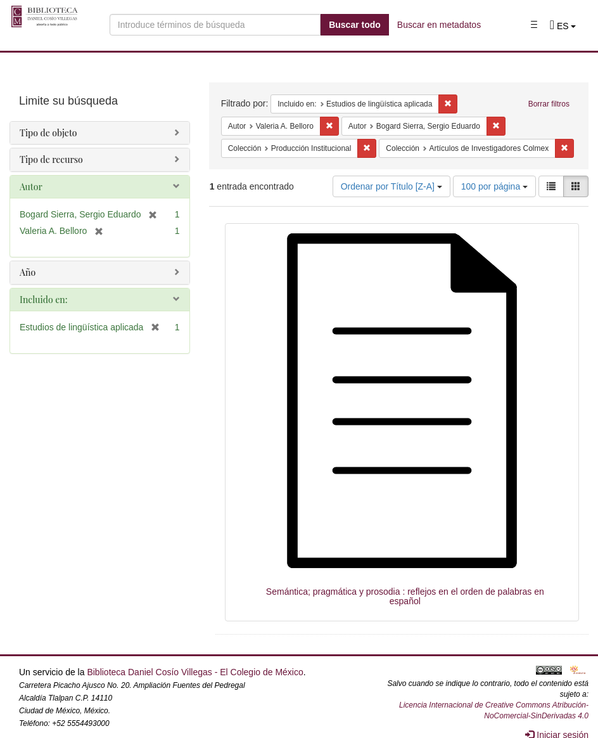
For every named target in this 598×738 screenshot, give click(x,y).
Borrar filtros (548, 104)
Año (27, 272)
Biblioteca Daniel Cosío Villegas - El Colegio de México (195, 672)
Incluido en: (43, 300)
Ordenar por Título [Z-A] (391, 186)
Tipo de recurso (51, 159)
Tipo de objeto (48, 133)
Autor (31, 187)
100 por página (494, 186)
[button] (563, 26)
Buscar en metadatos (439, 25)
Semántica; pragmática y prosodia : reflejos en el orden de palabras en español (405, 596)
